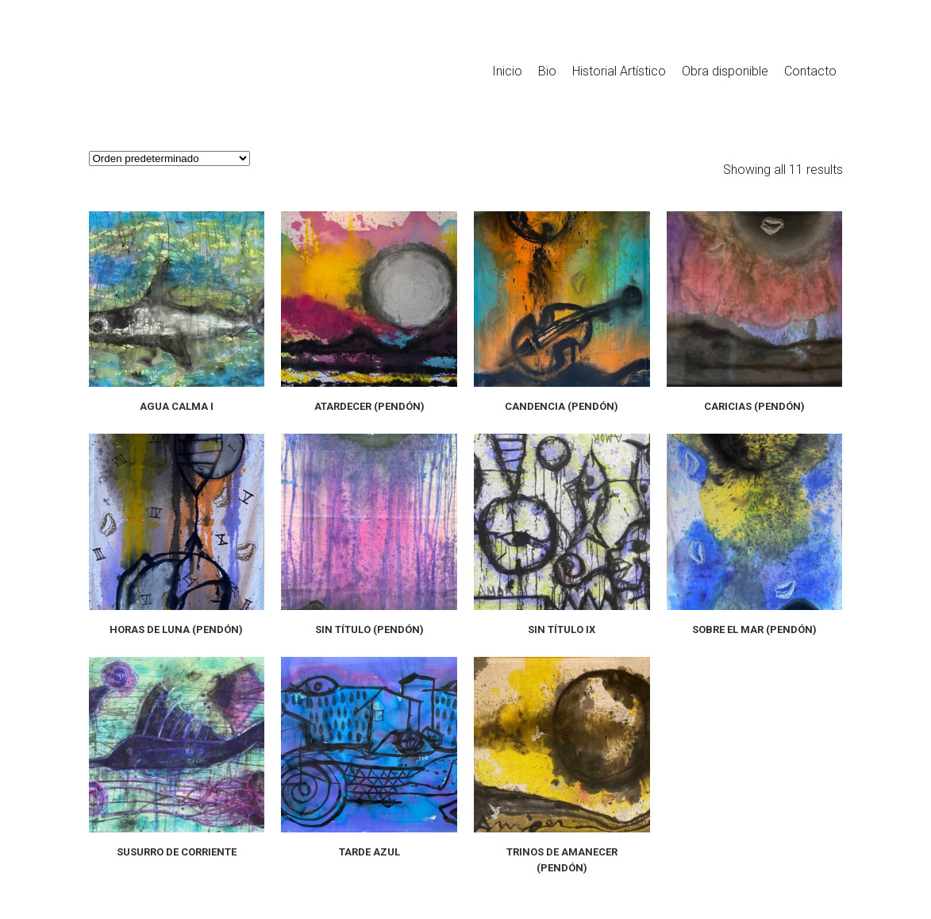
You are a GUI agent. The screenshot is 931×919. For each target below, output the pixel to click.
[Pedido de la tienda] (169, 158)
